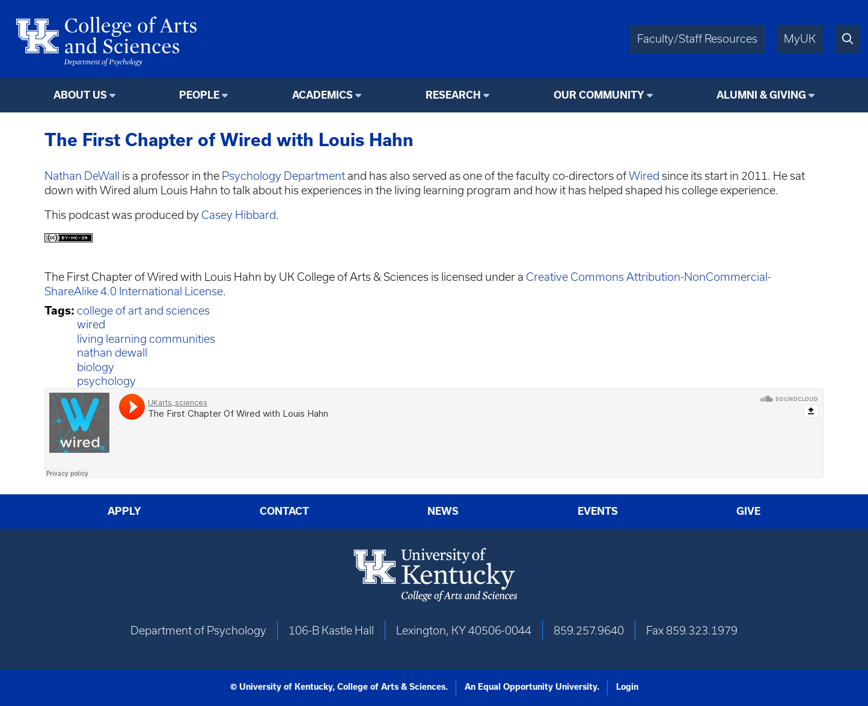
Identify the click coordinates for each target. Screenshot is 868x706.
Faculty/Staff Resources (697, 38)
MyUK (800, 38)
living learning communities (146, 339)
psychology (106, 381)
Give (748, 511)
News (443, 511)
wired (91, 324)
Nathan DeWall (82, 176)
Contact (284, 511)
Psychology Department (283, 176)
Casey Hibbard (238, 215)
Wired (644, 176)
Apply (124, 511)
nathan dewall (112, 352)
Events (598, 511)
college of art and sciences (143, 310)
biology (95, 367)
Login (627, 687)
